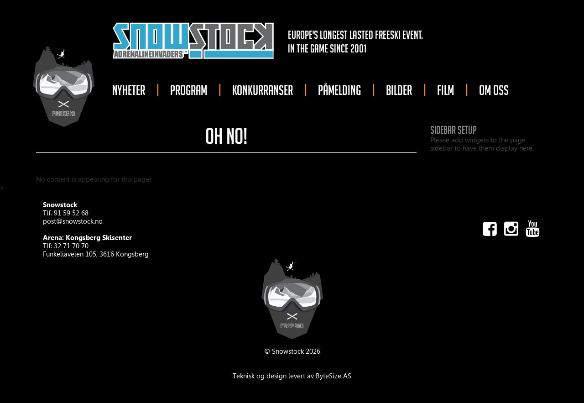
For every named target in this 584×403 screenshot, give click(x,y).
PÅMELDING (339, 90)
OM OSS (494, 90)
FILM (445, 90)
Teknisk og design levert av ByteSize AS (292, 376)
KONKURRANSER (262, 90)
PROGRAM (188, 90)
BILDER (399, 90)
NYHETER (128, 90)
